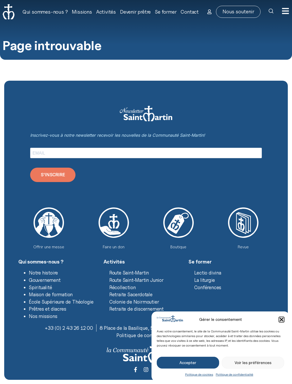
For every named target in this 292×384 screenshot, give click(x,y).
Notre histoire (43, 273)
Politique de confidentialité (234, 374)
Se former (165, 12)
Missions (82, 12)
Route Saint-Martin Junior (136, 280)
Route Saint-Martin (129, 273)
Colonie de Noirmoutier (134, 302)
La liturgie (204, 280)
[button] (281, 319)
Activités (106, 12)
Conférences (207, 287)
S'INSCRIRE (53, 174)
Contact (190, 12)
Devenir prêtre (135, 12)
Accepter (188, 362)
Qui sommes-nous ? (45, 12)
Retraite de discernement (136, 309)
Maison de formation (51, 294)
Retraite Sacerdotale (131, 294)
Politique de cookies (199, 374)
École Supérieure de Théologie (61, 302)
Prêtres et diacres (47, 309)
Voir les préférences (253, 362)
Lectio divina (207, 273)
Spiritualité (40, 287)
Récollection (122, 287)
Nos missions (43, 316)
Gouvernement (45, 280)
